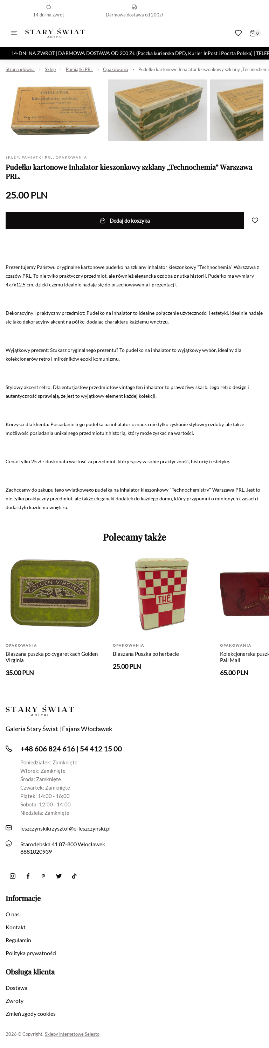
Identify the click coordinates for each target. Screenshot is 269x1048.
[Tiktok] (74, 876)
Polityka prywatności (31, 953)
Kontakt (16, 927)
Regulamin (18, 940)
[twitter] (59, 876)
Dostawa (16, 987)
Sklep (50, 69)
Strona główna (20, 69)
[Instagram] (13, 876)
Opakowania (115, 69)
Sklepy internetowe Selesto (72, 1034)
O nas (13, 914)
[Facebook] (28, 876)
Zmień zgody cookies (31, 1013)
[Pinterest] (43, 876)
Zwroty (14, 1000)
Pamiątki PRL (79, 69)
